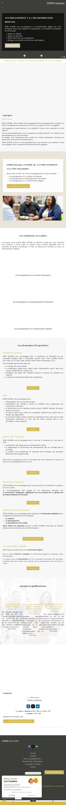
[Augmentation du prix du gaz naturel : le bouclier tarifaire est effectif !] (53, 596)
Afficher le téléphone (34, 700)
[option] (33, 30)
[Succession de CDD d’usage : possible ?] (12, 596)
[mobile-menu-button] (33, 800)
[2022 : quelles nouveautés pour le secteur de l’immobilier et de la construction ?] (33, 596)
